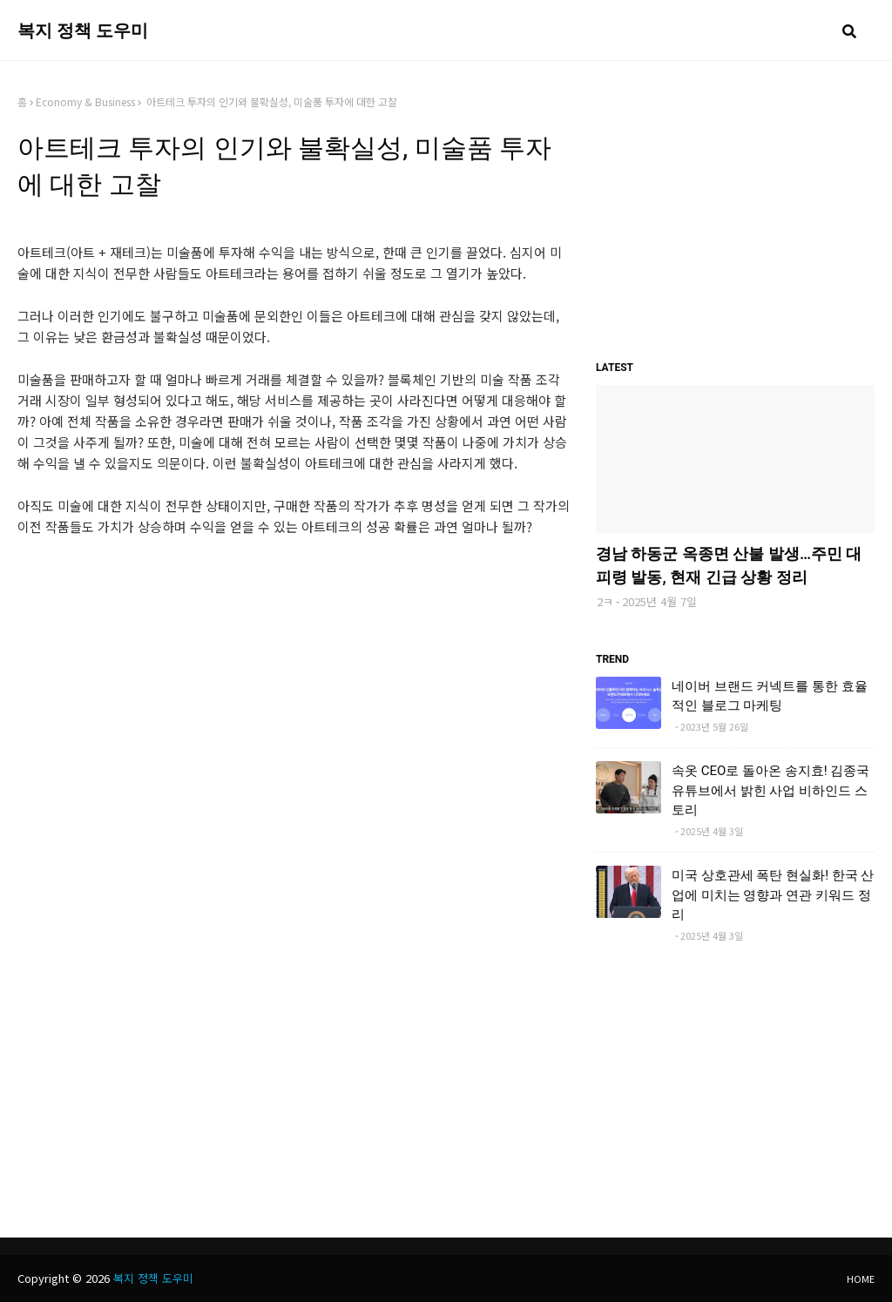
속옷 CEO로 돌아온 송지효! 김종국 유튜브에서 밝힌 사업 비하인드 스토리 (770, 790)
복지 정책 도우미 (82, 30)
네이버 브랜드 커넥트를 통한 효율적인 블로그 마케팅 (770, 696)
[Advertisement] (293, 670)
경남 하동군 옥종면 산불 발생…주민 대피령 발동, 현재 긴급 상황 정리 (729, 565)
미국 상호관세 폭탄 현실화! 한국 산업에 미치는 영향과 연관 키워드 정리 (773, 894)
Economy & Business (85, 101)
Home (861, 1278)
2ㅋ (605, 601)
